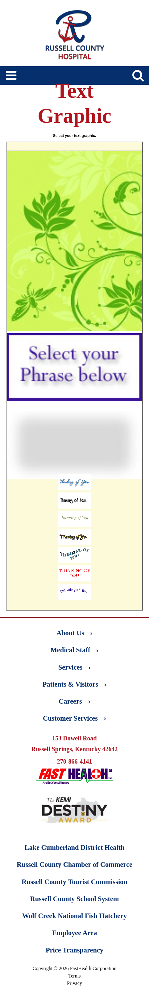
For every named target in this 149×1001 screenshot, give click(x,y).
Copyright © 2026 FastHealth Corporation (75, 968)
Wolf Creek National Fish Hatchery (74, 916)
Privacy (74, 983)
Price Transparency (74, 950)
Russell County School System (74, 899)
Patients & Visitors (74, 684)
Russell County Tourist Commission (74, 882)
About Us (74, 633)
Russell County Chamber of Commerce (74, 864)
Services (74, 667)
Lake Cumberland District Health (74, 847)
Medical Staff (75, 650)
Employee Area (74, 933)
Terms (74, 975)
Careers (74, 701)
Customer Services (74, 718)
